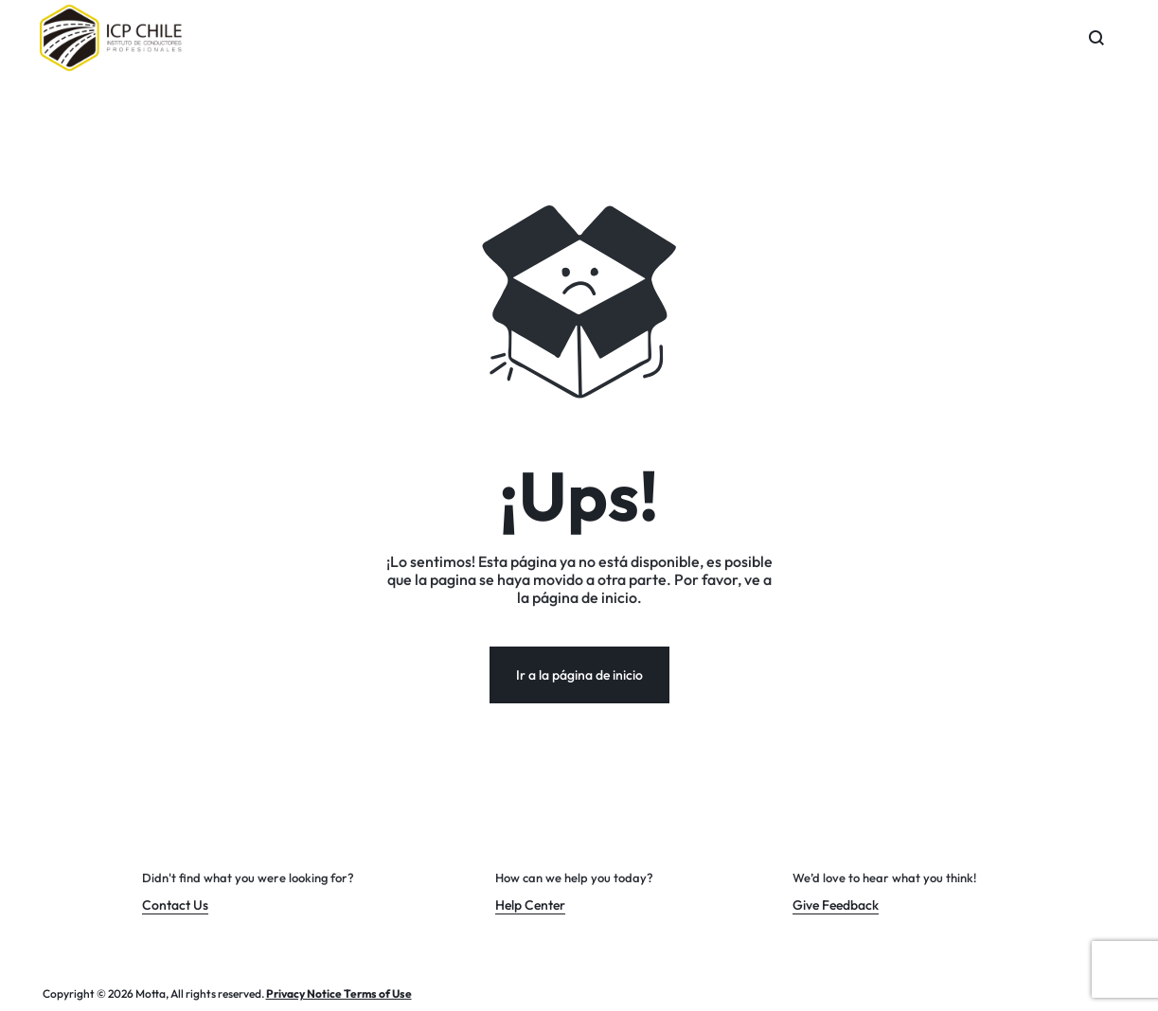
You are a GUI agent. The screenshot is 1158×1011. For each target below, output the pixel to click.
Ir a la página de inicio (579, 674)
